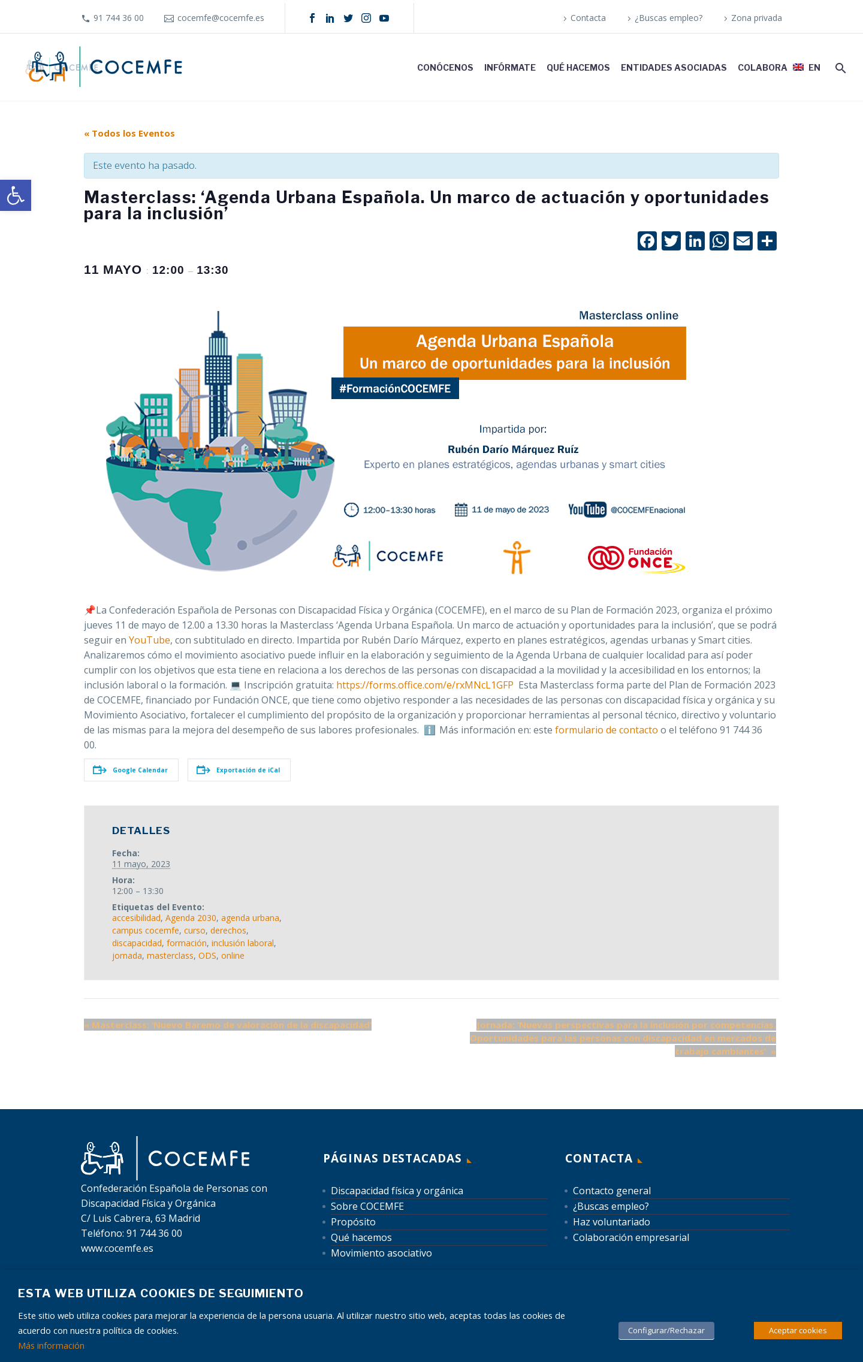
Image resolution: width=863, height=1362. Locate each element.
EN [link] (814, 67)
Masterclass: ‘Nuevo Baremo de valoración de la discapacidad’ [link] (228, 1025)
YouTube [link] (149, 640)
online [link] (233, 955)
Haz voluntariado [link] (611, 1221)
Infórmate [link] (510, 67)
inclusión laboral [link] (243, 943)
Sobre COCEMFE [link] (367, 1206)
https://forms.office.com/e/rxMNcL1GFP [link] (425, 684)
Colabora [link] (762, 67)
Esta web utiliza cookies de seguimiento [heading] (161, 1293)
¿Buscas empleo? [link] (668, 17)
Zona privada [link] (756, 17)
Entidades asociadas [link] (674, 67)
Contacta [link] (588, 17)
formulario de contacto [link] (606, 729)
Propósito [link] (353, 1221)
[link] (15, 195)
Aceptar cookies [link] (798, 1330)
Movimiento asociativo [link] (381, 1253)
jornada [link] (127, 955)
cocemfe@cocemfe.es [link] (220, 17)
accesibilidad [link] (136, 917)
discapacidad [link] (137, 943)
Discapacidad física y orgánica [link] (397, 1190)
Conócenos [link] (445, 67)
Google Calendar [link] (130, 769)
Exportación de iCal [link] (238, 769)
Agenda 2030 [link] (190, 917)
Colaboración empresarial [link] (631, 1237)
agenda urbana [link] (250, 917)
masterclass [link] (170, 955)
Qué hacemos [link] (578, 67)
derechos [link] (228, 930)
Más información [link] (51, 1345)
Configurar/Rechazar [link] (666, 1330)
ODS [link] (207, 955)
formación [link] (187, 943)
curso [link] (195, 930)
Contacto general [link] (612, 1190)
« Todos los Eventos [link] (129, 133)
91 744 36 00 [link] (118, 17)
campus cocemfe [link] (145, 930)
